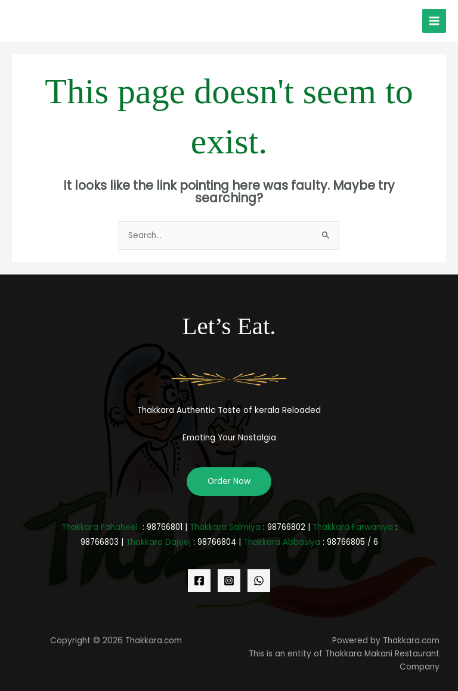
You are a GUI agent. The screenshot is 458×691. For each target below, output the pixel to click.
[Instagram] (229, 580)
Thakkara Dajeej (158, 542)
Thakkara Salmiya (225, 527)
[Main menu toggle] (434, 21)
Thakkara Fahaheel (99, 527)
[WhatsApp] (258, 580)
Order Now (229, 481)
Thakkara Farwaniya (352, 527)
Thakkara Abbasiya (281, 542)
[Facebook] (199, 580)
